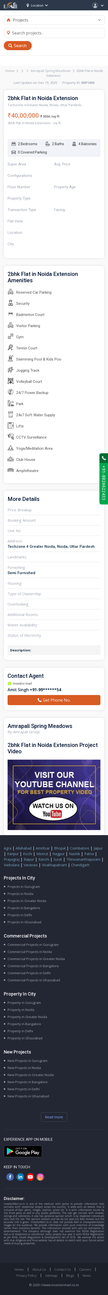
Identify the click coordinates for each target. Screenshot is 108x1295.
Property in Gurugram (24, 1002)
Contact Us (63, 1269)
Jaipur (98, 848)
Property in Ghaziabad (25, 1038)
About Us (39, 1269)
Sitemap (51, 1275)
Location (34, 5)
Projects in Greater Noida (27, 900)
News (87, 1275)
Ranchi (43, 859)
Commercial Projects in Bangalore (33, 966)
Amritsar (43, 848)
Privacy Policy (26, 1275)
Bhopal (60, 848)
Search (20, 45)
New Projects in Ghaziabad (28, 1096)
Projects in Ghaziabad (24, 922)
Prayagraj (11, 859)
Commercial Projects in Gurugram (33, 944)
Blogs (70, 1275)
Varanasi (31, 864)
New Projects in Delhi (24, 1089)
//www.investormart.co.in (60, 1285)
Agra (7, 848)
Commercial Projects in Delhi (29, 973)
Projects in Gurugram (24, 886)
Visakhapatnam (54, 864)
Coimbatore (79, 848)
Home (9, 70)
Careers (85, 1269)
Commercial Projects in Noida (30, 951)
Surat (57, 859)
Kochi (27, 853)
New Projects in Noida (24, 1067)
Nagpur (58, 853)
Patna (89, 853)
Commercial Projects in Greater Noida (36, 958)
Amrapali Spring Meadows (51, 70)
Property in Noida (21, 1009)
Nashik (74, 853)
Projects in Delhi (20, 915)
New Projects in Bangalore (28, 1082)
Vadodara (11, 864)
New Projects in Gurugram (27, 1060)
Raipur (29, 859)
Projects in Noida (20, 893)
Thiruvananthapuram (83, 859)
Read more (54, 1117)
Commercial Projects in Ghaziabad (34, 980)
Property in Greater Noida (27, 1017)
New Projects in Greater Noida (31, 1075)
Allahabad (24, 848)
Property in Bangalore (24, 1024)
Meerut (42, 853)
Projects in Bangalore (24, 908)
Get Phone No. (54, 700)
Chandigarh (80, 864)
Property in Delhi (20, 1031)
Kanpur (13, 853)
